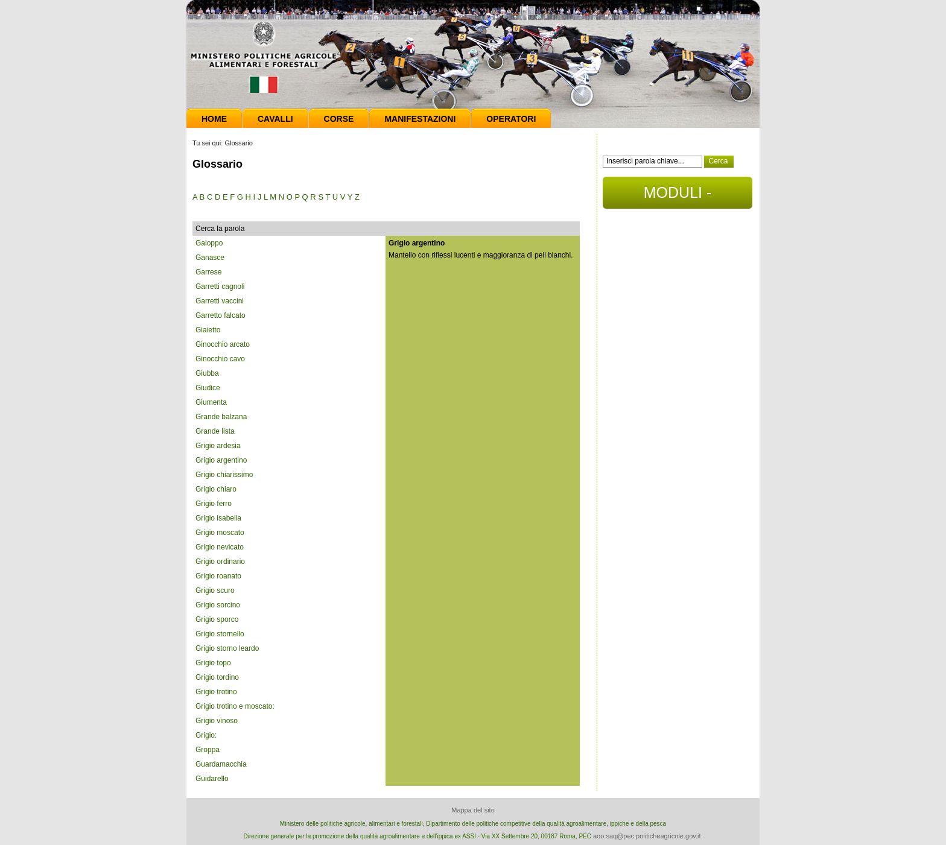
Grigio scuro (215, 590)
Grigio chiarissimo (224, 474)
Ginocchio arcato (222, 344)
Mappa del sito (473, 810)
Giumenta (211, 402)
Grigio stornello (219, 634)
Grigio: (206, 735)
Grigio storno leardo (227, 648)
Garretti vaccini (219, 301)
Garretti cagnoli (219, 286)
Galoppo (209, 243)
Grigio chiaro (216, 489)
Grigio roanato (218, 576)
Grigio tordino (217, 677)
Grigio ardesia (218, 445)
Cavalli (275, 119)
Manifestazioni (420, 119)
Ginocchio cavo (220, 359)
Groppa (207, 749)
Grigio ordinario (220, 561)
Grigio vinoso (216, 721)
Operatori (511, 119)
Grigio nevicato (219, 547)
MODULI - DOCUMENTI (677, 196)
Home (214, 119)
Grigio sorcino (217, 605)
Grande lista (215, 431)
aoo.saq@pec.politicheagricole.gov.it (647, 836)
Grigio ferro (213, 503)
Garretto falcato (220, 315)
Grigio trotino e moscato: (235, 706)
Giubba (207, 373)
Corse (339, 119)
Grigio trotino (216, 692)
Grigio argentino (221, 460)
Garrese (208, 272)
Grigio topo (213, 663)
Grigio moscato (219, 532)
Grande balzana (221, 417)
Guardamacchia (221, 764)
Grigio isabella (218, 518)
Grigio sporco (216, 619)
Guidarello (212, 778)
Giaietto (207, 330)
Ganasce (209, 257)
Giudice (207, 388)
